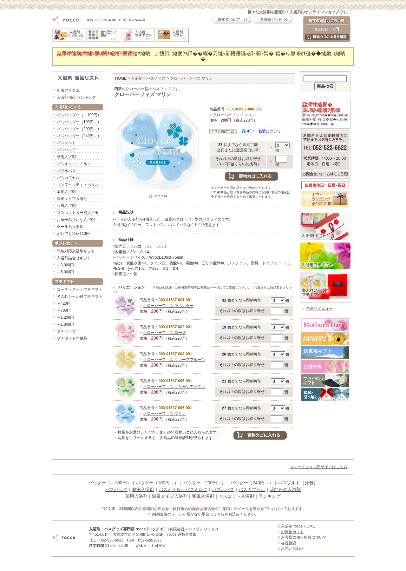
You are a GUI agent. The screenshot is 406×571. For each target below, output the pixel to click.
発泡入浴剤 (66, 157)
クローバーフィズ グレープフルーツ (174, 359)
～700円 (64, 310)
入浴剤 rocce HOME (298, 526)
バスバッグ (66, 150)
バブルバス (66, 171)
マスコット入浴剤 (236, 496)
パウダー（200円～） (204, 482)
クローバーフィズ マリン (164, 413)
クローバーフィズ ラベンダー (168, 305)
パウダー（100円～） (157, 482)
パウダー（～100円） (109, 482)
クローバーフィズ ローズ (164, 332)
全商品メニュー (319, 308)
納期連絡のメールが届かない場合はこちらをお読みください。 (205, 514)
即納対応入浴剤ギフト (76, 251)
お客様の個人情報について (304, 537)
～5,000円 (65, 272)
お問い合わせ (292, 548)
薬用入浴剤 (66, 191)
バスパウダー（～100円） (79, 115)
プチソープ (66, 331)
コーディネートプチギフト (79, 289)
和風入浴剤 (66, 205)
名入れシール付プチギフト (79, 296)
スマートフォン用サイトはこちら (318, 467)
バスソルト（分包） (298, 482)
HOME (121, 78)
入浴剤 (136, 78)
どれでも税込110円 (73, 233)
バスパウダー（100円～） (79, 122)
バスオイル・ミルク (74, 164)
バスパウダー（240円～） (79, 136)
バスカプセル (68, 178)
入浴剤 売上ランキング (76, 97)
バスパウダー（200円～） (79, 129)
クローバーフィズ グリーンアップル (174, 386)
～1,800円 (65, 324)
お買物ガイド (292, 532)
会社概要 (288, 543)
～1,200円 (65, 317)
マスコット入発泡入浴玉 (78, 212)
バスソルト (66, 143)
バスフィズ (156, 78)
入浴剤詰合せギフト (74, 258)
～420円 (64, 303)
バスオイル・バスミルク (183, 489)
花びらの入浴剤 (285, 489)
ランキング (270, 496)
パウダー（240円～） (251, 482)
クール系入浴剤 (70, 226)
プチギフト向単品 (72, 338)
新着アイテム (68, 90)
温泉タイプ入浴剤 (72, 198)
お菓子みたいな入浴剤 (76, 219)
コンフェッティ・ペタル (78, 185)
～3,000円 (65, 265)
